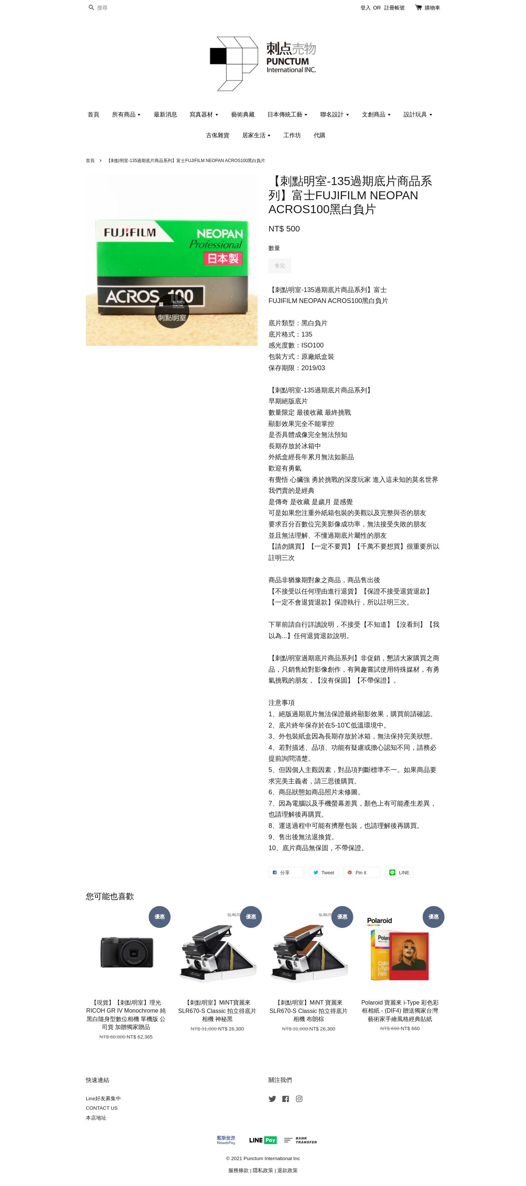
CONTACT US (102, 1108)
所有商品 (126, 114)
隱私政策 (263, 1170)
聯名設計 (334, 114)
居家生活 (256, 135)
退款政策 (287, 1170)
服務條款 (238, 1170)
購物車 (432, 8)
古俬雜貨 (217, 135)
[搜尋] (108, 8)
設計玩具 (418, 114)
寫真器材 (204, 114)
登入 (366, 8)
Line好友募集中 (103, 1098)
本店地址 (96, 1118)
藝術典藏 (243, 114)
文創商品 (376, 114)
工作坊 (292, 135)
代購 (319, 135)
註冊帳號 (394, 8)
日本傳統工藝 (287, 114)
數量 (274, 248)
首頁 (93, 114)
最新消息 (165, 114)
